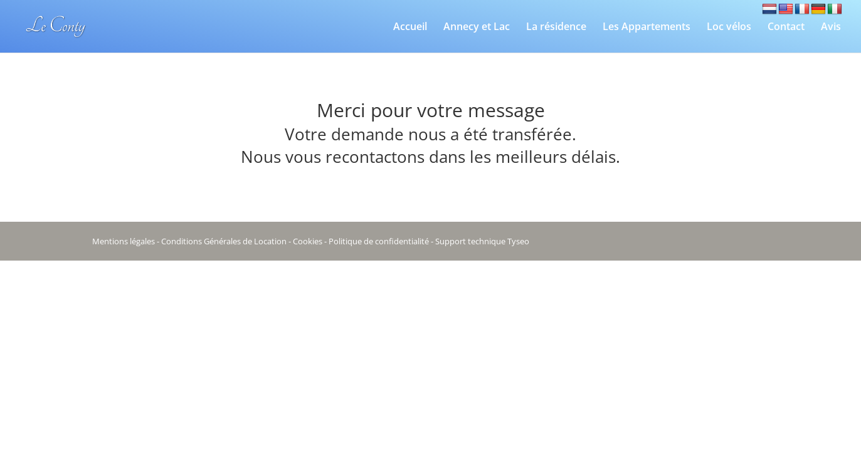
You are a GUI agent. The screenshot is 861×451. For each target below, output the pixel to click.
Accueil (410, 27)
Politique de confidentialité (379, 241)
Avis (831, 27)
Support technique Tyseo (482, 241)
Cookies (307, 241)
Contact (786, 27)
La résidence (556, 27)
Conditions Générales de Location (224, 241)
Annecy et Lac (476, 27)
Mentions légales (123, 241)
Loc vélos (729, 27)
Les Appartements (646, 27)
